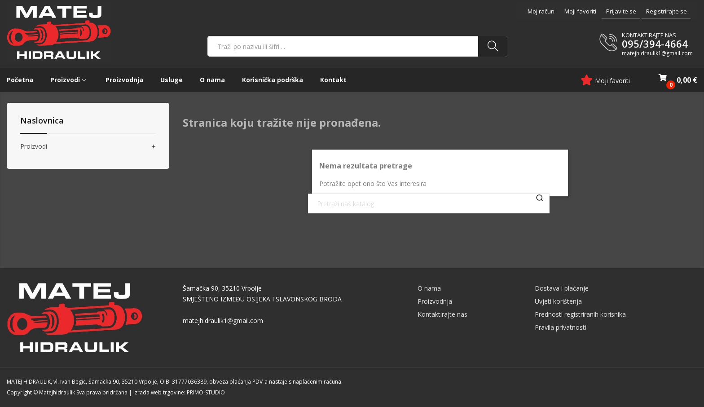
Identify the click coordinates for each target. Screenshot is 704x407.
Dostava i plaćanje (562, 288)
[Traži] (429, 203)
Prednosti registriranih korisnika (580, 314)
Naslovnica (42, 121)
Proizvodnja (435, 301)
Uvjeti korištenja (558, 301)
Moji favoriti (580, 11)
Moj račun (541, 11)
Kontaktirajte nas (442, 314)
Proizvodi (33, 146)
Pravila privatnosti (560, 327)
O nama (429, 288)
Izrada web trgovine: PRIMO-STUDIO (179, 392)
